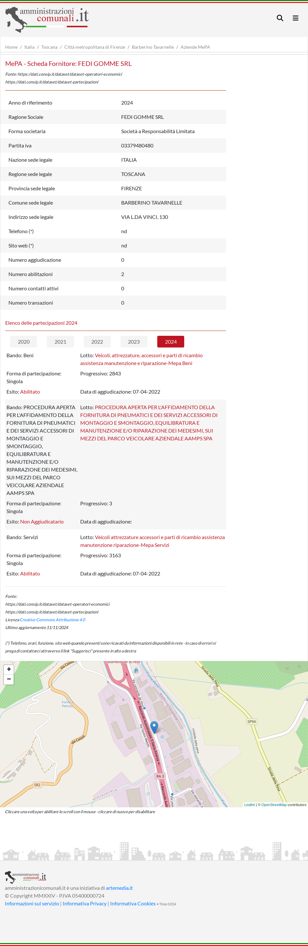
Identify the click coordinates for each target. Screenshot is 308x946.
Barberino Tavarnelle (153, 47)
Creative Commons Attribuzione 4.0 (52, 619)
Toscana (49, 47)
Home (11, 47)
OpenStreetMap (274, 805)
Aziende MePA (195, 47)
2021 (60, 341)
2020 (24, 341)
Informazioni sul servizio (32, 903)
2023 (134, 341)
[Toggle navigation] (280, 18)
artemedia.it (119, 888)
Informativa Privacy (85, 903)
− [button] (9, 680)
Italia (29, 47)
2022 (97, 341)
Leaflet (249, 805)
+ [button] (9, 670)
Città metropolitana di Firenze (94, 47)
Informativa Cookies (133, 903)
